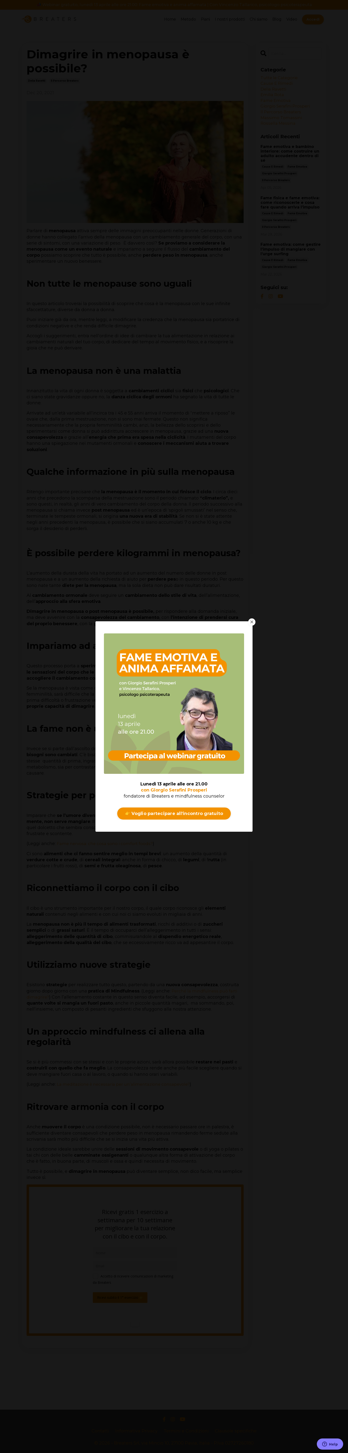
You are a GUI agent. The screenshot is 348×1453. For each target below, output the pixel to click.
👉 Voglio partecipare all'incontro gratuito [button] (174, 813)
